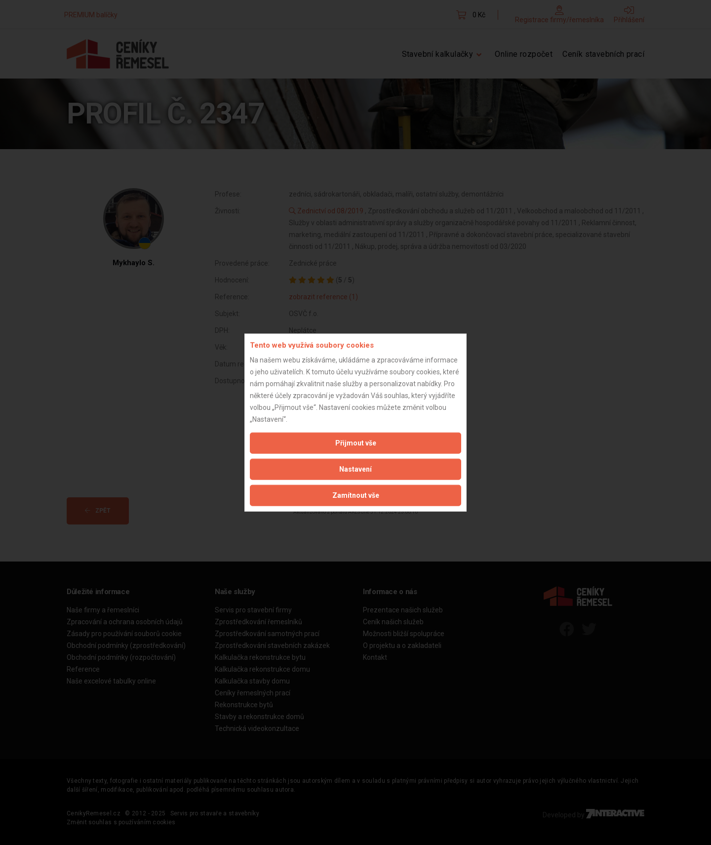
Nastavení (355, 469)
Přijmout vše (355, 443)
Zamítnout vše (355, 495)
